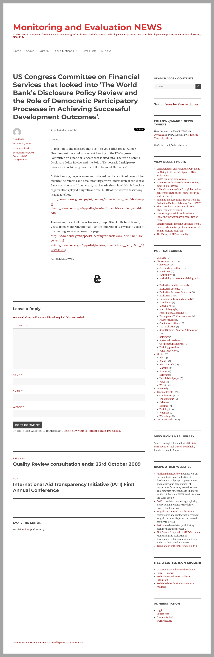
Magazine (164, 368)
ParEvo (160, 525)
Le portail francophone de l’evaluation (176, 569)
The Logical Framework (171, 344)
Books (162, 361)
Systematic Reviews (169, 340)
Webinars (164, 412)
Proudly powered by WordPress (67, 642)
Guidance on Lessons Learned (175, 299)
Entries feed (163, 614)
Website (18, 407)
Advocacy (164, 264)
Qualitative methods (169, 323)
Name (17, 375)
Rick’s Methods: (64, 50)
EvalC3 (160, 501)
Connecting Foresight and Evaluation (176, 213)
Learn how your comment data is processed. (92, 430)
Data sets (161, 257)
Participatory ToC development (175, 316)
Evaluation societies (169, 288)
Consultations (166, 399)
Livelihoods (165, 302)
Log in (160, 610)
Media (160, 354)
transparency (20, 159)
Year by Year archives (182, 104)
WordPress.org (164, 620)
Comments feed (165, 617)
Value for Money (168, 350)
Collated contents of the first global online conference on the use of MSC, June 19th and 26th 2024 (179, 193)
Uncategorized (164, 419)
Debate (163, 402)
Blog (161, 357)
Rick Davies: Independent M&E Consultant (179, 532)
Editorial (43, 50)
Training (164, 409)
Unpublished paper (169, 378)
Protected (162, 388)
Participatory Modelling (171, 313)
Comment (20, 325)
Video (162, 381)
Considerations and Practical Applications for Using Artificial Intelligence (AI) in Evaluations (178, 172)
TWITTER (159, 134)
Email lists (164, 271)
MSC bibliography (168, 309)
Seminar (163, 405)
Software (164, 337)
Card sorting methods (170, 268)
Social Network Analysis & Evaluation (178, 330)
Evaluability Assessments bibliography (179, 278)
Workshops (165, 416)
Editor (26, 529)
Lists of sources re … (167, 261)
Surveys (106, 50)
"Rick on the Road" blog (169, 473)
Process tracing (167, 319)
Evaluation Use (167, 295)
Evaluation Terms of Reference (175, 292)
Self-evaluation (167, 326)
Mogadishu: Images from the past (174, 511)
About (30, 50)
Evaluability (165, 275)
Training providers (169, 347)
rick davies (18, 139)
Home (17, 50)
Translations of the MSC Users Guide (176, 546)
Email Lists (89, 50)
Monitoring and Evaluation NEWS (87, 27)
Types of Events (165, 392)
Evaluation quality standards (174, 285)
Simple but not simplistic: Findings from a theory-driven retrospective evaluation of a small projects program (179, 227)
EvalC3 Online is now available (172, 179)
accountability (20, 152)
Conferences (166, 395)
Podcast (163, 371)
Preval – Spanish (165, 573)
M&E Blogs (165, 306)
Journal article (166, 364)
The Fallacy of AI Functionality (172, 234)
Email (18, 391)
